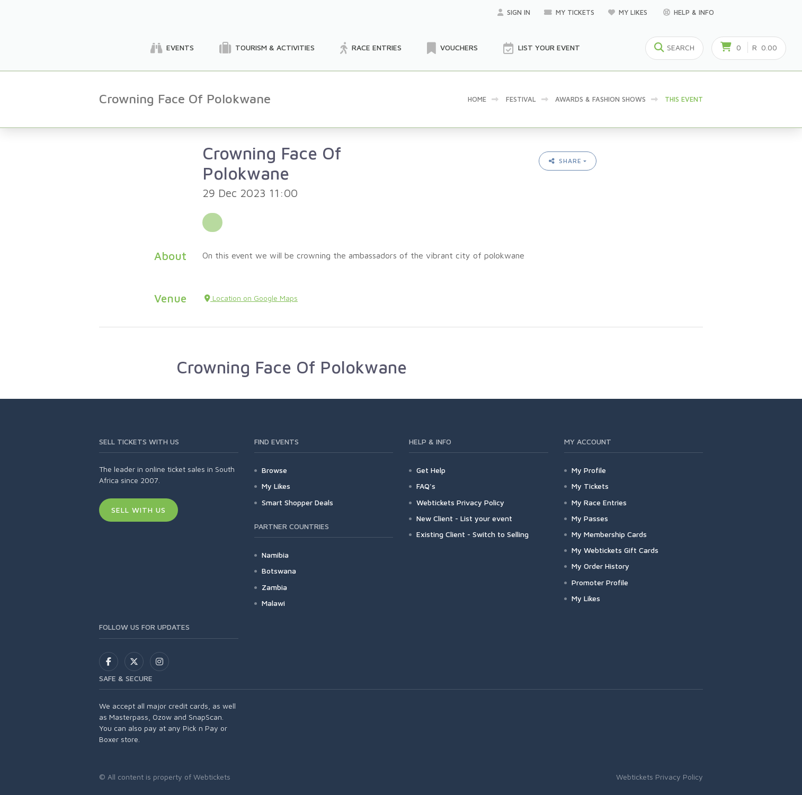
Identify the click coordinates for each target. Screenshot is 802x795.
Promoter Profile (600, 582)
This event (684, 99)
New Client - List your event (464, 518)
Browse (274, 470)
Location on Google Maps (251, 297)
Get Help (430, 470)
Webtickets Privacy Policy (460, 502)
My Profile (589, 470)
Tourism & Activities (267, 48)
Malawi (273, 603)
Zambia (274, 587)
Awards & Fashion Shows (600, 99)
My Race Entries (599, 502)
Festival (521, 99)
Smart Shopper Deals (297, 502)
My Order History (600, 565)
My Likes (628, 12)
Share (565, 161)
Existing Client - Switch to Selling (472, 534)
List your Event (541, 48)
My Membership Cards (609, 534)
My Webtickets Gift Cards (615, 550)
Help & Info (688, 12)
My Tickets (569, 12)
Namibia (275, 554)
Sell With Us (138, 509)
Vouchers (452, 48)
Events (172, 48)
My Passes (590, 518)
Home (477, 99)
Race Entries (371, 48)
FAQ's (425, 485)
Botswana (279, 570)
